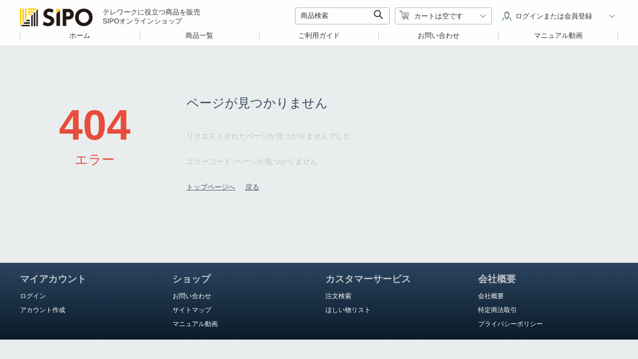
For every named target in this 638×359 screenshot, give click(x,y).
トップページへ (210, 187)
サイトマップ (191, 310)
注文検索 (338, 296)
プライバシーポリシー (510, 324)
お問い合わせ (439, 35)
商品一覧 (199, 35)
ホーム (79, 35)
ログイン (33, 296)
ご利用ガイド (319, 35)
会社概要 (491, 296)
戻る (252, 187)
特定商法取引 (497, 310)
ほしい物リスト (348, 310)
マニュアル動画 (558, 35)
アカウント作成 (42, 310)
